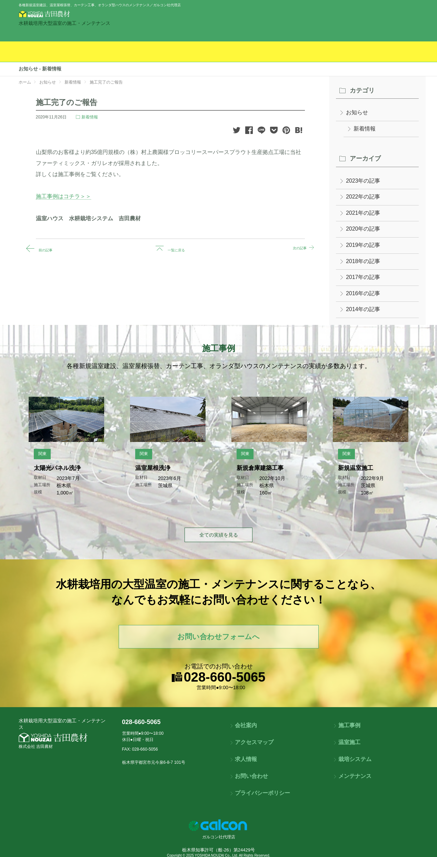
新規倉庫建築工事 (258, 472)
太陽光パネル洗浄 (55, 472)
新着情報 (89, 117)
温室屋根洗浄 (150, 472)
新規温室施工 (353, 472)
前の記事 (47, 248)
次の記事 (292, 248)
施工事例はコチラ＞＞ (63, 196)
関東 (37, 458)
